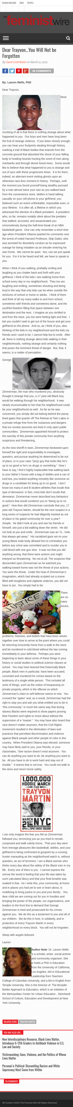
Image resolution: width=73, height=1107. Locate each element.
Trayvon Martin (27, 1021)
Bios (22, 2)
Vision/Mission (9, 2)
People (30, 2)
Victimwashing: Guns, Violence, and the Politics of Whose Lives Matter (34, 1056)
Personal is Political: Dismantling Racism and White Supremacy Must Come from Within (31, 1068)
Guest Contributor (16, 62)
